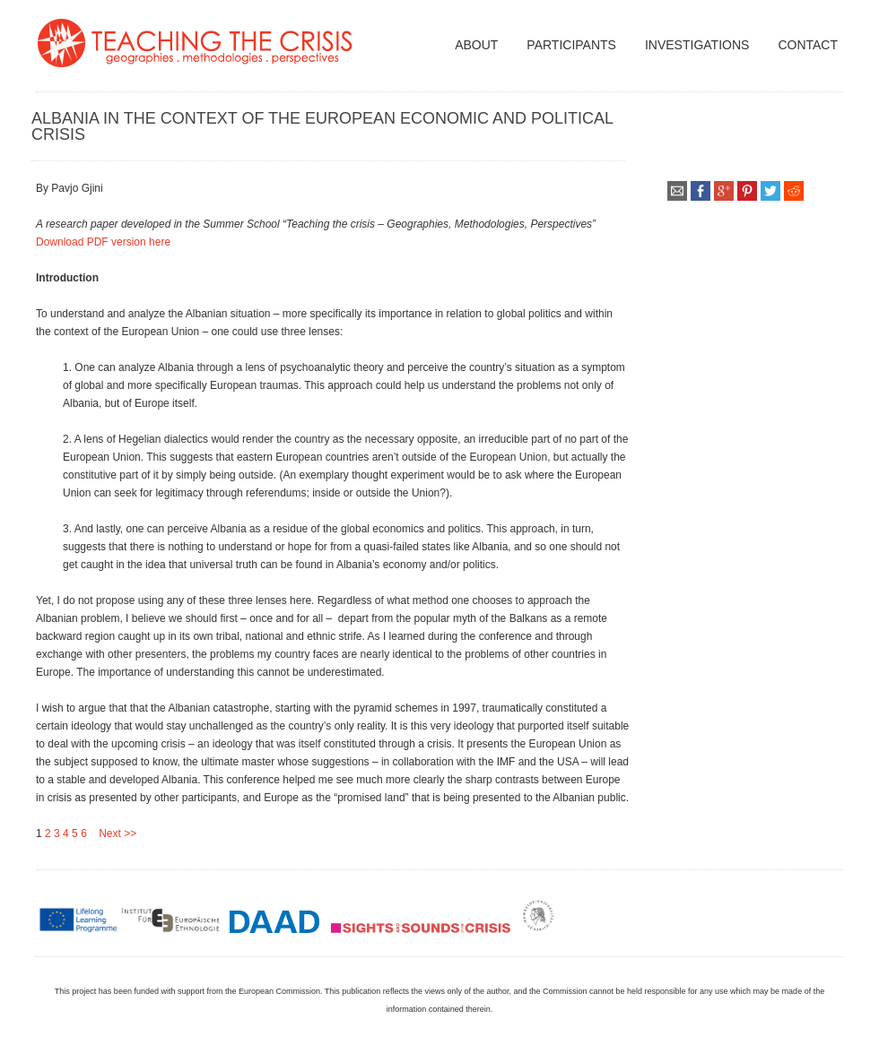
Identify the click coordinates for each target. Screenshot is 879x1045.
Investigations (697, 45)
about (476, 45)
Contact (808, 45)
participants (571, 45)
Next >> (111, 833)
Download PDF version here (103, 242)
